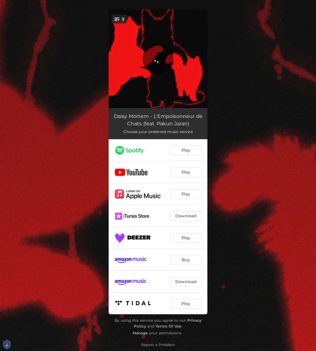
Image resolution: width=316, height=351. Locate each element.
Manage (140, 333)
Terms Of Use (168, 326)
